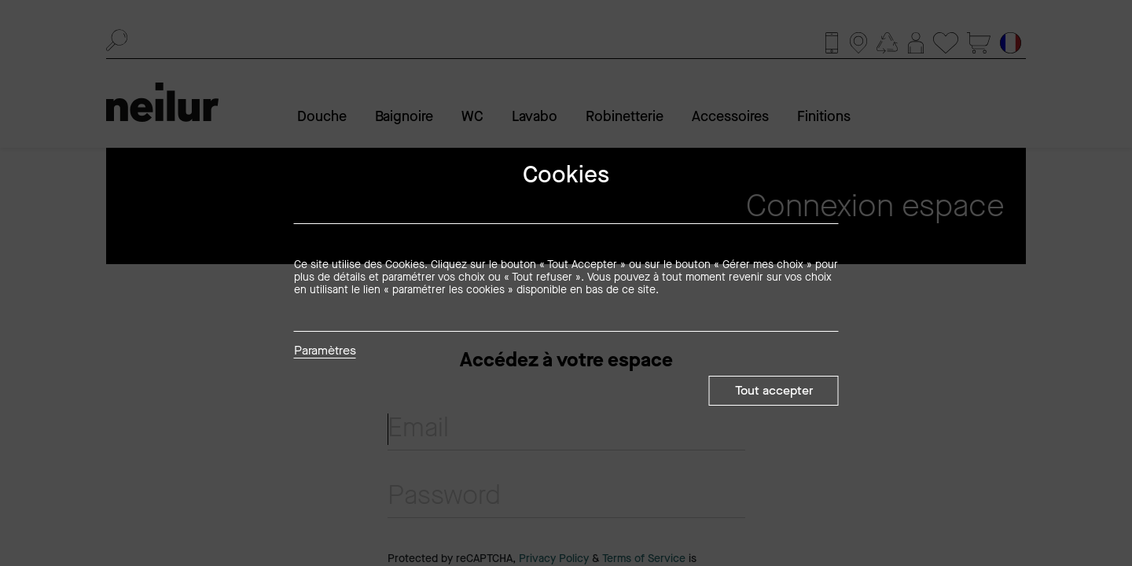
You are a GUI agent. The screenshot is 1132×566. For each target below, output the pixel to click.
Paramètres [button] (325, 351)
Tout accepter (774, 390)
